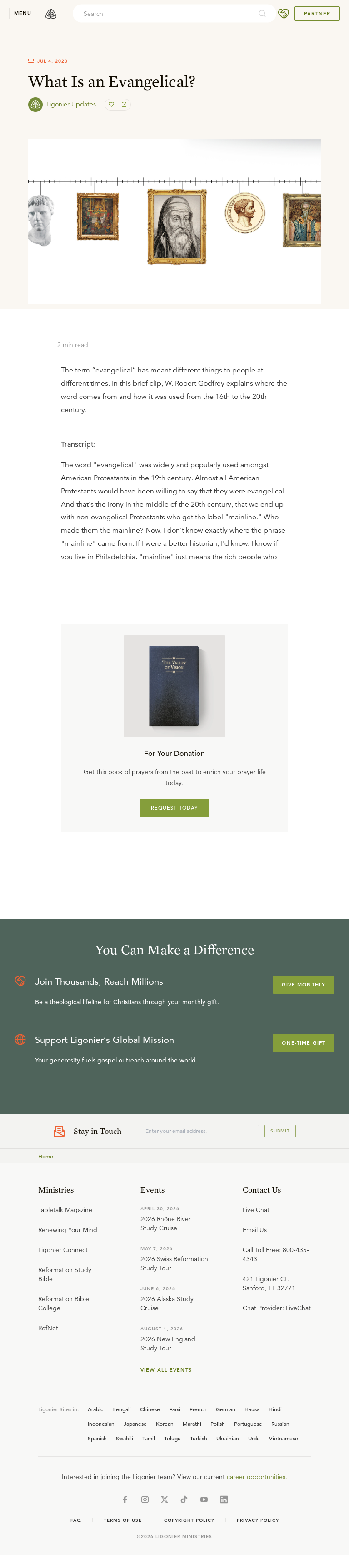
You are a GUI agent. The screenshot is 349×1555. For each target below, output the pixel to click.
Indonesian (101, 1423)
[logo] (51, 14)
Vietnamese (283, 1438)
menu (22, 13)
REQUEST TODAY (175, 808)
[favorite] (112, 105)
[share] (123, 105)
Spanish (97, 1438)
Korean (165, 1423)
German (225, 1409)
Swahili (124, 1438)
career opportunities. (257, 1477)
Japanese (135, 1423)
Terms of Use (123, 1520)
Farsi (174, 1409)
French (198, 1409)
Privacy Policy (258, 1520)
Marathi (192, 1423)
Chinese (150, 1409)
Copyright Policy (189, 1520)
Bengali (121, 1409)
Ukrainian (227, 1438)
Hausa (251, 1409)
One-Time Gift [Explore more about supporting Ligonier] (303, 1043)
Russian (280, 1423)
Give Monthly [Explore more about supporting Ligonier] (303, 984)
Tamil (148, 1438)
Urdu (254, 1438)
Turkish (198, 1438)
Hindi (275, 1409)
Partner (317, 13)
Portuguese (248, 1423)
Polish (217, 1423)
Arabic (95, 1409)
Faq (75, 1520)
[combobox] (162, 13)
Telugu (172, 1438)
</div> (174, 495)
